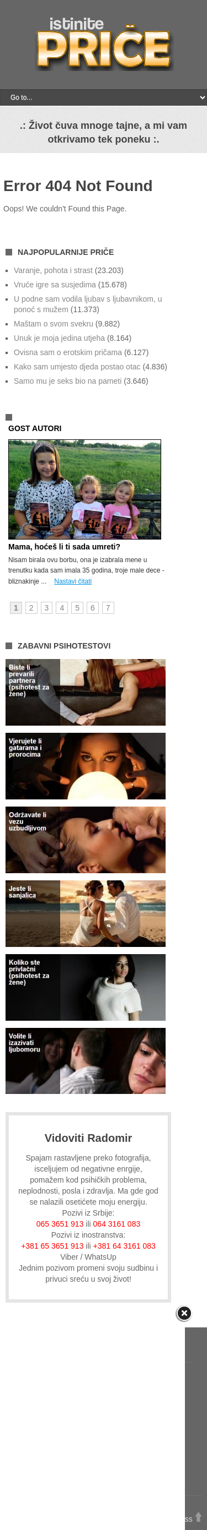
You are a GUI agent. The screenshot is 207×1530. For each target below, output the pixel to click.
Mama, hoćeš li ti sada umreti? (64, 546)
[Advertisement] (103, 1421)
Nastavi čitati (73, 581)
